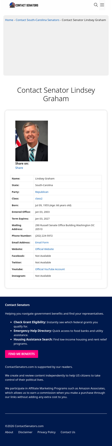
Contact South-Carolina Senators (37, 20)
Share (19, 168)
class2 (38, 198)
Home (9, 20)
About (9, 432)
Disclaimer (25, 432)
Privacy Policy (46, 432)
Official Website (44, 249)
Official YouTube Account (50, 269)
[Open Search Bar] (96, 5)
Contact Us (68, 432)
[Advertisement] (56, 50)
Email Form (42, 242)
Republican (41, 191)
